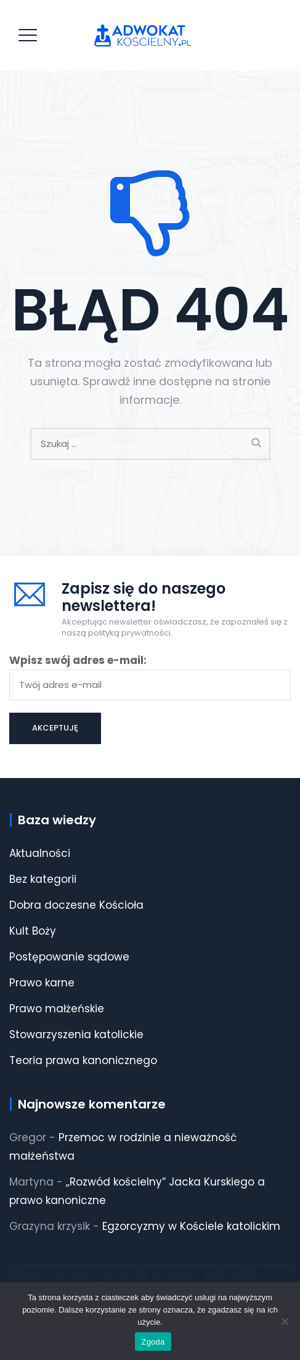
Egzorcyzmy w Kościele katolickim (191, 1226)
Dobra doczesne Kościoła (76, 905)
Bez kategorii (42, 879)
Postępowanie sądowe (69, 956)
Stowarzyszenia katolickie (76, 1034)
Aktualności (39, 853)
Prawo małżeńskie (56, 1008)
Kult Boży (32, 931)
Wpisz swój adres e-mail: (150, 676)
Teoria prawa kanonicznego (83, 1060)
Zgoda (152, 1341)
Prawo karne (42, 982)
